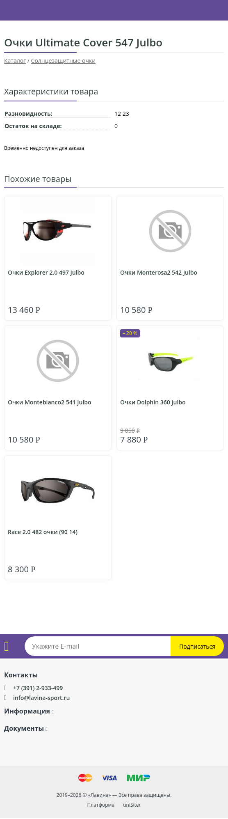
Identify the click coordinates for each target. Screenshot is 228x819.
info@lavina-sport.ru (41, 698)
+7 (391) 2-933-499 (38, 688)
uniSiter (132, 804)
